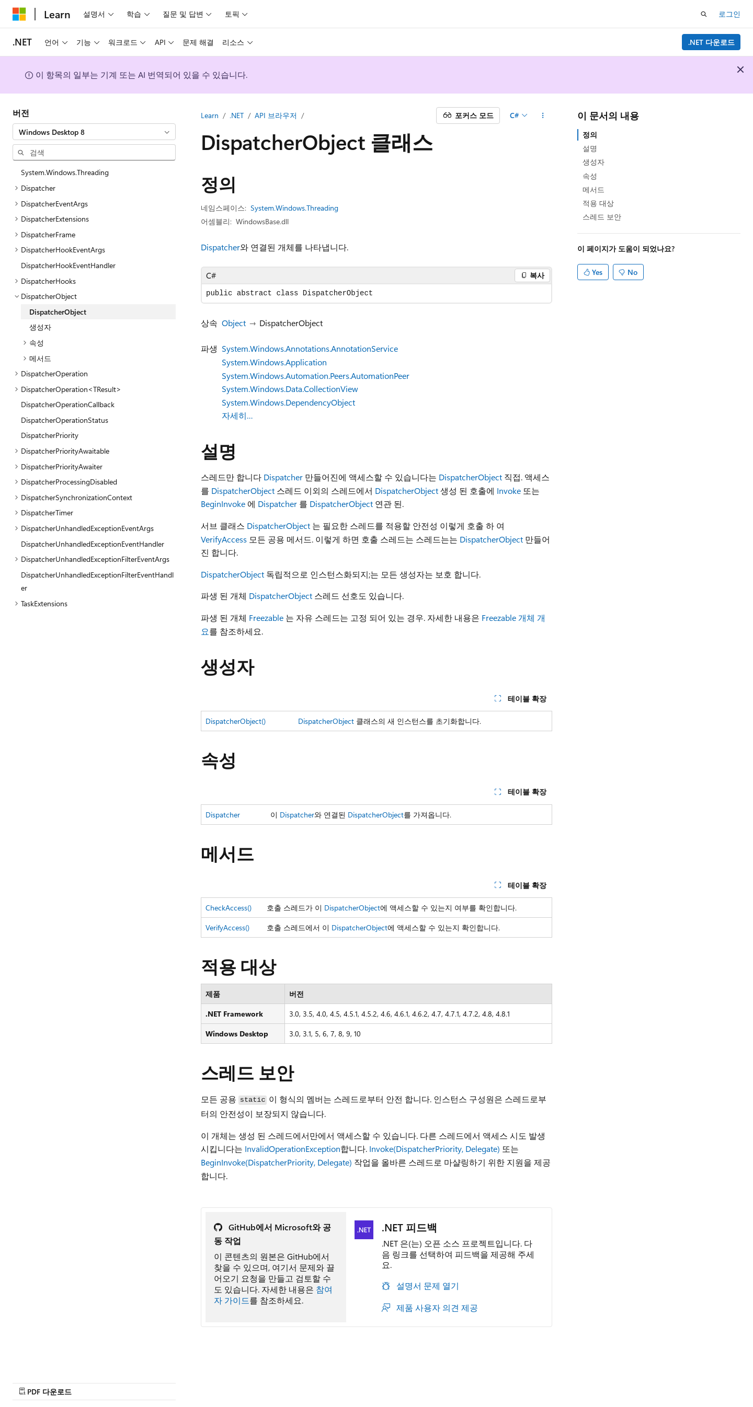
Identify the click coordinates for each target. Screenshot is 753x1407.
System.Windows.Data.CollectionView (290, 388)
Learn (210, 115)
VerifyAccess (224, 539)
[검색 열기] (703, 14)
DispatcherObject (470, 476)
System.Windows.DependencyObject (288, 402)
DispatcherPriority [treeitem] (49, 435)
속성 (590, 176)
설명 (590, 148)
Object (234, 322)
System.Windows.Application (274, 361)
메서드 (593, 189)
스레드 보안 (602, 217)
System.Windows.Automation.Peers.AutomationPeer (315, 375)
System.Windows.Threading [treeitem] (65, 172)
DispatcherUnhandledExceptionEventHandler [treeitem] (92, 544)
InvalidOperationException (292, 1148)
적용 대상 (598, 203)
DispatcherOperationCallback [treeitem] (68, 404)
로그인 (729, 14)
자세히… (237, 415)
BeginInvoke (223, 503)
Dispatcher (220, 246)
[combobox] (94, 131)
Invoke (509, 490)
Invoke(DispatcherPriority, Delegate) (434, 1148)
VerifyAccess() (227, 927)
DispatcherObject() (236, 721)
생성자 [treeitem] (40, 327)
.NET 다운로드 (711, 42)
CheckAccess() (229, 908)
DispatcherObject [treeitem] (57, 312)
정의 (590, 135)
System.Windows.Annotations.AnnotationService (310, 348)
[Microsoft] (19, 14)
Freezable (266, 617)
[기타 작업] (543, 115)
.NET (237, 115)
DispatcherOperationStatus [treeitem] (64, 420)
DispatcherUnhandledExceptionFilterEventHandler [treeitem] (97, 581)
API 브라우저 (276, 115)
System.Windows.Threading (294, 208)
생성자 (593, 162)
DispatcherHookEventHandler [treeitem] (68, 265)
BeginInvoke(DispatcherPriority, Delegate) (276, 1162)
